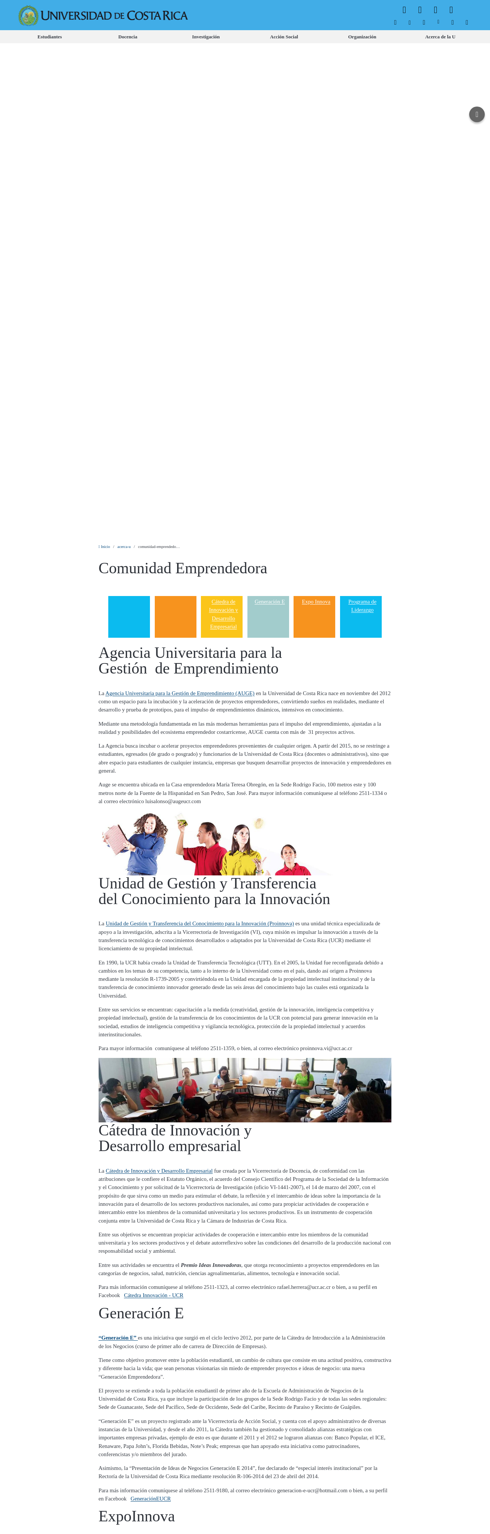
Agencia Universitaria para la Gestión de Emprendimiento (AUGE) (179, 203)
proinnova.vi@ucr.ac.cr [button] (326, 558)
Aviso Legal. (151, 1519)
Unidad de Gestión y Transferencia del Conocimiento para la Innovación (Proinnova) (200, 433)
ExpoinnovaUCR (118, 1114)
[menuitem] (395, 22)
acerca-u (124, 56)
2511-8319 (283, 1329)
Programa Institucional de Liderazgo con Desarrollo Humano (172, 1221)
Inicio (104, 56)
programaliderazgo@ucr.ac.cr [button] (355, 1329)
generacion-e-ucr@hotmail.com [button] (312, 1000)
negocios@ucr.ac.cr (299, 1106)
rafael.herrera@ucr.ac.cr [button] (304, 796)
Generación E (269, 111)
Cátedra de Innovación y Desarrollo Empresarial (223, 123)
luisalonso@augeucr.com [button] (173, 311)
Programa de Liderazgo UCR (173, 1329)
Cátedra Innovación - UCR (153, 805)
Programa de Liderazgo (362, 115)
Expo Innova (316, 111)
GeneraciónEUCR (151, 1008)
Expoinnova (112, 1050)
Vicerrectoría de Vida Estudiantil (232, 1299)
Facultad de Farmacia (335, 1321)
